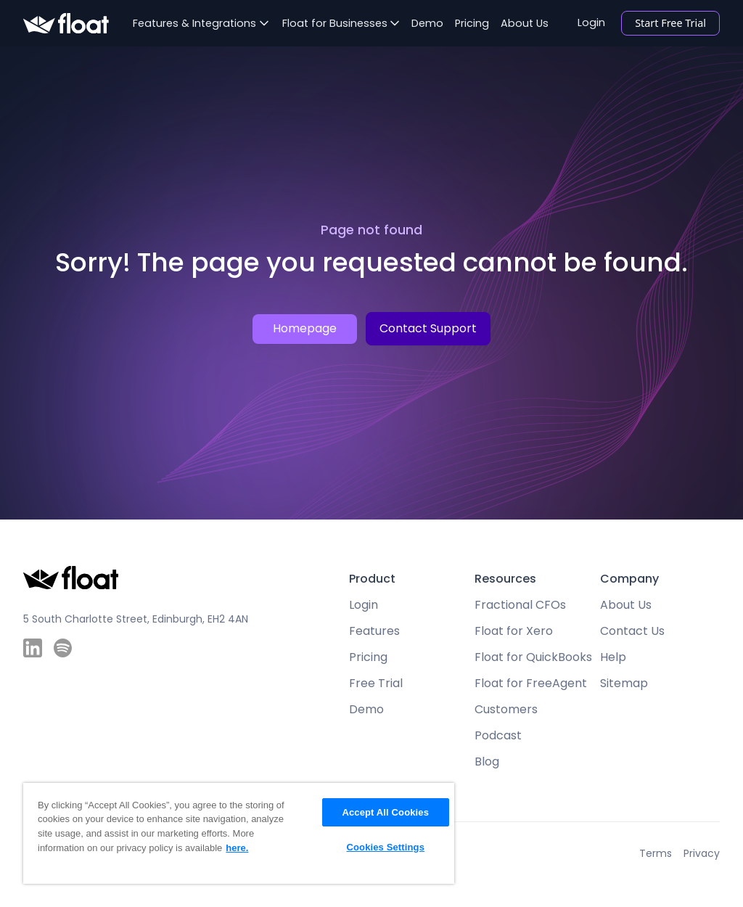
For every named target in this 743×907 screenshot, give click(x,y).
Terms (655, 853)
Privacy (702, 853)
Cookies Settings (385, 847)
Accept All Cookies (385, 812)
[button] (200, 23)
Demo (427, 23)
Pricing (472, 23)
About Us (525, 23)
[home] (66, 23)
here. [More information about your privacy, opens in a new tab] (237, 847)
